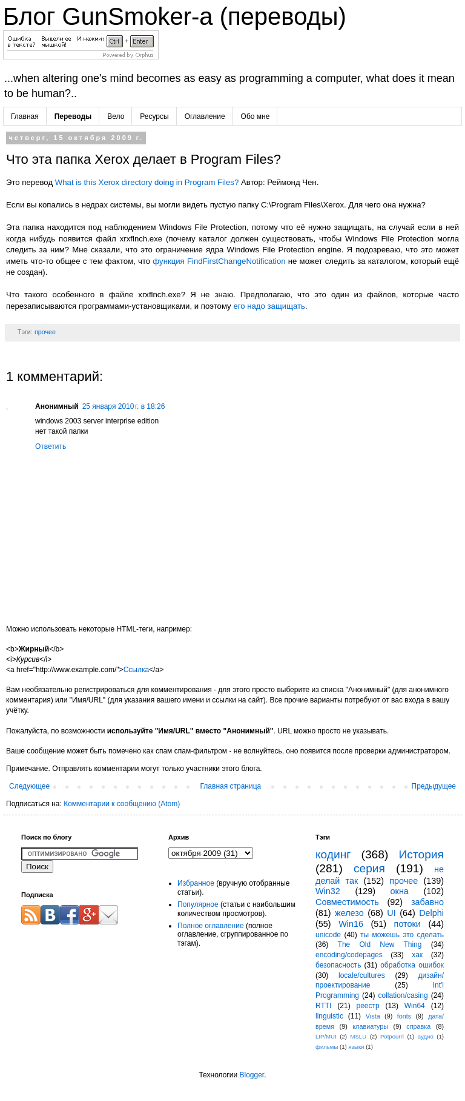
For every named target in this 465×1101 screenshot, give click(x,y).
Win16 (350, 924)
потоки (407, 924)
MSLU (358, 1036)
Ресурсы (154, 116)
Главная (25, 116)
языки (356, 1046)
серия (369, 868)
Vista (373, 1016)
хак (417, 955)
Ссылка (136, 669)
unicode (328, 935)
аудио (426, 1036)
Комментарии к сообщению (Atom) (122, 804)
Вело (115, 116)
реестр (368, 1006)
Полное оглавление (210, 925)
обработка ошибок (412, 965)
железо (349, 913)
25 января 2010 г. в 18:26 (123, 406)
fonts (404, 1016)
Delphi (431, 913)
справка (418, 1026)
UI (391, 913)
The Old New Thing (380, 944)
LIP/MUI (326, 1036)
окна (400, 891)
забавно (427, 902)
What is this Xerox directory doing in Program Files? (147, 182)
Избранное (195, 883)
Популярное (198, 904)
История (421, 854)
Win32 (327, 891)
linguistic (329, 1016)
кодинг (333, 854)
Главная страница (231, 786)
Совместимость (347, 902)
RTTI (323, 1006)
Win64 (414, 1006)
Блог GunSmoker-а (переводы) (174, 16)
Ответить (50, 446)
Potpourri (392, 1036)
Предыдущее (434, 786)
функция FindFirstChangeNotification (219, 261)
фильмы (326, 1046)
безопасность (338, 965)
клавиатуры (370, 1026)
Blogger (251, 1075)
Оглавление (205, 116)
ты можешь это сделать (402, 935)
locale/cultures (361, 975)
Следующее (29, 786)
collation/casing (403, 995)
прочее (45, 331)
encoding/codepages (349, 955)
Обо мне (255, 116)
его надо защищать (269, 306)
